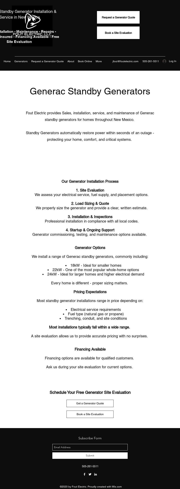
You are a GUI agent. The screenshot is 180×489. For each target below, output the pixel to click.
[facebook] (84, 474)
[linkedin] (95, 474)
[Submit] (90, 455)
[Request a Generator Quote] (118, 17)
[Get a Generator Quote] (90, 403)
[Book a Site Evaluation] (118, 33)
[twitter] (90, 474)
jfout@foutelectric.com (125, 61)
